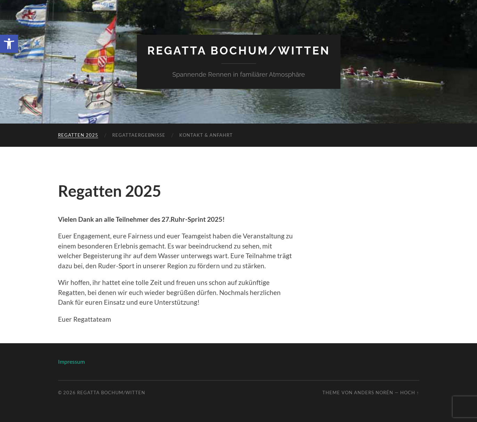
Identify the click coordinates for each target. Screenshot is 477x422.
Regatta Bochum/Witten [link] (238, 50)
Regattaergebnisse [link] (138, 135)
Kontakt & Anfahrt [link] (206, 135)
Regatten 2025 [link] (78, 135)
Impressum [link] (71, 361)
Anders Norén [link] (373, 392)
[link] (9, 44)
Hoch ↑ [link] (409, 392)
